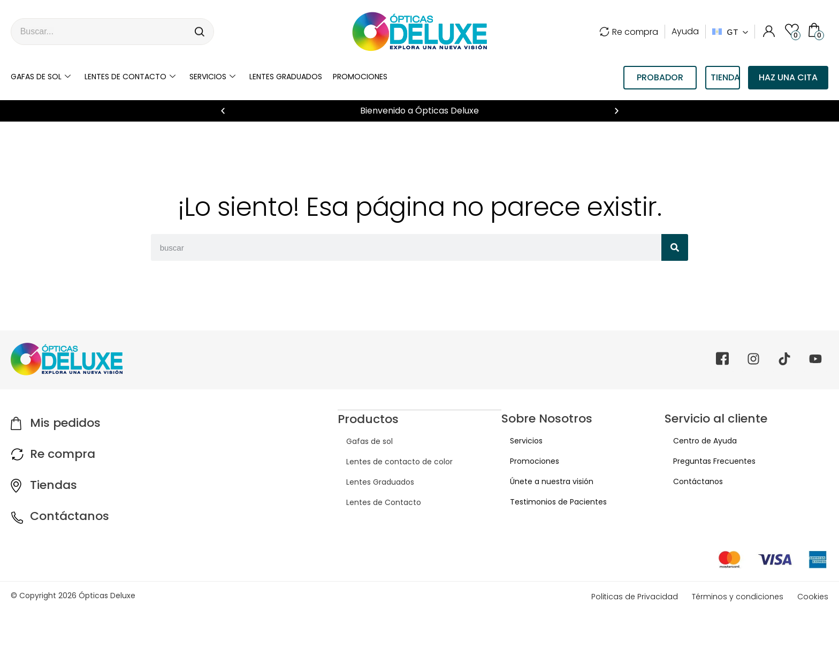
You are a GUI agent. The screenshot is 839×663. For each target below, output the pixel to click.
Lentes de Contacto (375, 501)
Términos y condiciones (737, 596)
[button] (223, 111)
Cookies (812, 596)
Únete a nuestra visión (543, 481)
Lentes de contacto (130, 76)
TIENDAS (725, 77)
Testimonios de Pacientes (549, 501)
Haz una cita (788, 77)
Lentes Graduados (372, 481)
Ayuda (685, 31)
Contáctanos (69, 516)
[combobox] (99, 31)
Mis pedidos (65, 423)
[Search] (200, 31)
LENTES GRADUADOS (285, 76)
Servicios (212, 76)
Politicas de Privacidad (634, 596)
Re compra (628, 32)
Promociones (360, 76)
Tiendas (53, 485)
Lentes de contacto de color (391, 461)
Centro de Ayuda (696, 440)
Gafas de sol (41, 76)
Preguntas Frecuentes (706, 461)
